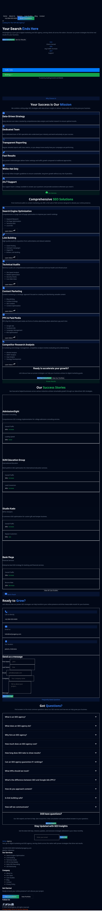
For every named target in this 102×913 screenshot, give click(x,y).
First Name (6, 662)
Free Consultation (11, 897)
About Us (12, 16)
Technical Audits (11, 860)
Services (19, 16)
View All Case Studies (51, 590)
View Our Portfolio (58, 378)
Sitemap (25, 909)
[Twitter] (6, 905)
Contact (42, 16)
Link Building (10, 858)
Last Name (5, 667)
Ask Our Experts (51, 823)
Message (5, 693)
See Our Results (20, 40)
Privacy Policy (10, 884)
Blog (36, 16)
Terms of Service (17, 909)
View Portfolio (26, 897)
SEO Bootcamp (11, 866)
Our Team (9, 875)
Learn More (10, 230)
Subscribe (63, 837)
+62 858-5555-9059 (11, 619)
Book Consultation (26, 18)
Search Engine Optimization (15, 855)
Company (5, 678)
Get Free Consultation (44, 378)
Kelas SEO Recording (13, 864)
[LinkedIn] (9, 905)
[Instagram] (12, 905)
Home (5, 16)
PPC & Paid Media (12, 862)
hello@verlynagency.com (13, 634)
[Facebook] (3, 905)
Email (4, 673)
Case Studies (28, 16)
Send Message (8, 696)
